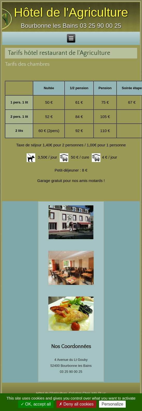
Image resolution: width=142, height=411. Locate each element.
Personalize (112, 404)
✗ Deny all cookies (76, 404)
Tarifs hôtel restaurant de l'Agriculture (59, 53)
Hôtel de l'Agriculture (71, 12)
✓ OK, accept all (36, 404)
